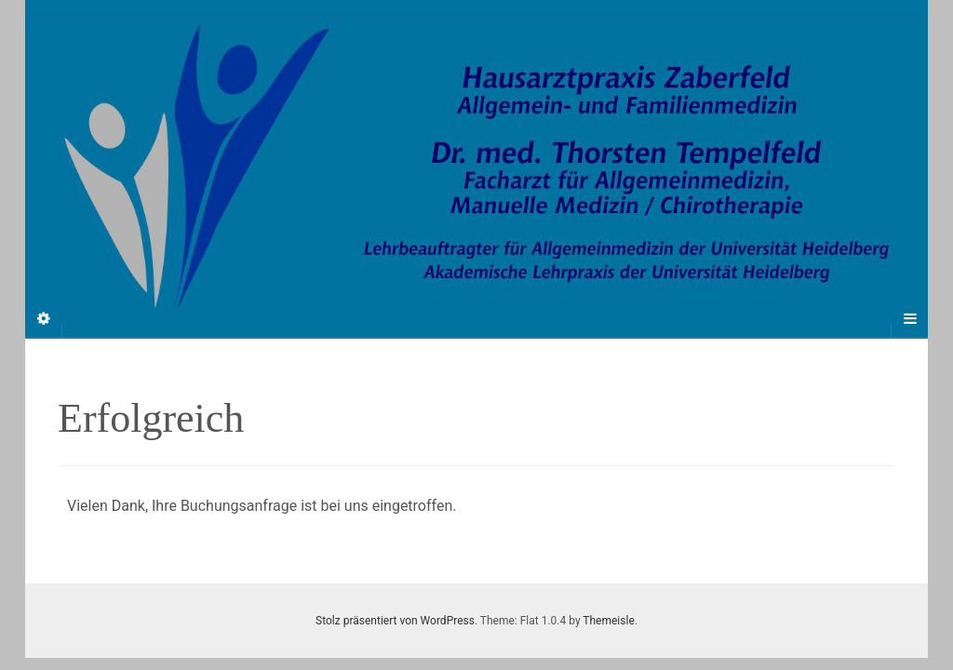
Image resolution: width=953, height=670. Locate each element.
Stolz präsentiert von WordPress (395, 620)
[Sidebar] (43, 319)
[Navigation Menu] (909, 319)
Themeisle (608, 620)
